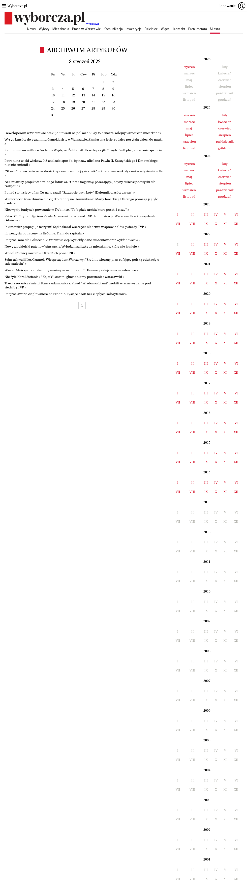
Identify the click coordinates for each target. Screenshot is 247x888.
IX (206, 224)
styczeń (189, 67)
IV (216, 215)
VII (178, 224)
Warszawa (93, 24)
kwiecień (224, 122)
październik (225, 141)
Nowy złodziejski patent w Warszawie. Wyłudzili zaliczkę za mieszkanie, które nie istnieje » (72, 246)
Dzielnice (151, 29)
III (206, 215)
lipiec (189, 135)
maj (189, 128)
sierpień (225, 135)
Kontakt (179, 29)
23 (113, 102)
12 (73, 95)
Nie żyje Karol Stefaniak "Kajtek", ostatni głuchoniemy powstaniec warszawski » (64, 277)
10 (53, 95)
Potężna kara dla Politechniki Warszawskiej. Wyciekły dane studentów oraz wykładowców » (72, 240)
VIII (192, 224)
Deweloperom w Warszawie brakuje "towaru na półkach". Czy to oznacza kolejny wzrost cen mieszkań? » (83, 133)
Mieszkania (60, 29)
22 (103, 102)
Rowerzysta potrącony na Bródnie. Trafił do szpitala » (44, 233)
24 (53, 108)
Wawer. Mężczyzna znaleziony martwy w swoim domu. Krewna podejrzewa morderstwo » (71, 270)
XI (225, 224)
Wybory (44, 29)
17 (53, 102)
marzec (189, 122)
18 (63, 102)
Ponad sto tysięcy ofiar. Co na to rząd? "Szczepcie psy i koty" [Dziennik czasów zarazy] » (70, 192)
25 (63, 108)
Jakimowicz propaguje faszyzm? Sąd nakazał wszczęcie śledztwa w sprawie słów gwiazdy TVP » (75, 227)
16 (113, 95)
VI (236, 215)
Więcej (165, 29)
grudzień (224, 148)
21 (93, 102)
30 (113, 108)
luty (225, 115)
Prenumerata (197, 29)
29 (103, 108)
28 (93, 108)
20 (83, 102)
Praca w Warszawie (86, 29)
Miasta (215, 29)
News (31, 29)
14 (93, 95)
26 (73, 108)
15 (103, 95)
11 (63, 95)
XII (236, 224)
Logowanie (232, 6)
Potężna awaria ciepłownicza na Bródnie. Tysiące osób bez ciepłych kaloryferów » (66, 294)
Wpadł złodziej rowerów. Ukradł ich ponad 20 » (40, 253)
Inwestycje (134, 29)
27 (83, 108)
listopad (189, 148)
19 (73, 102)
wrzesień (189, 141)
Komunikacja (113, 29)
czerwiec (224, 128)
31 (53, 115)
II (192, 215)
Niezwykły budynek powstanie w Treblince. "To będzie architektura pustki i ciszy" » (67, 209)
